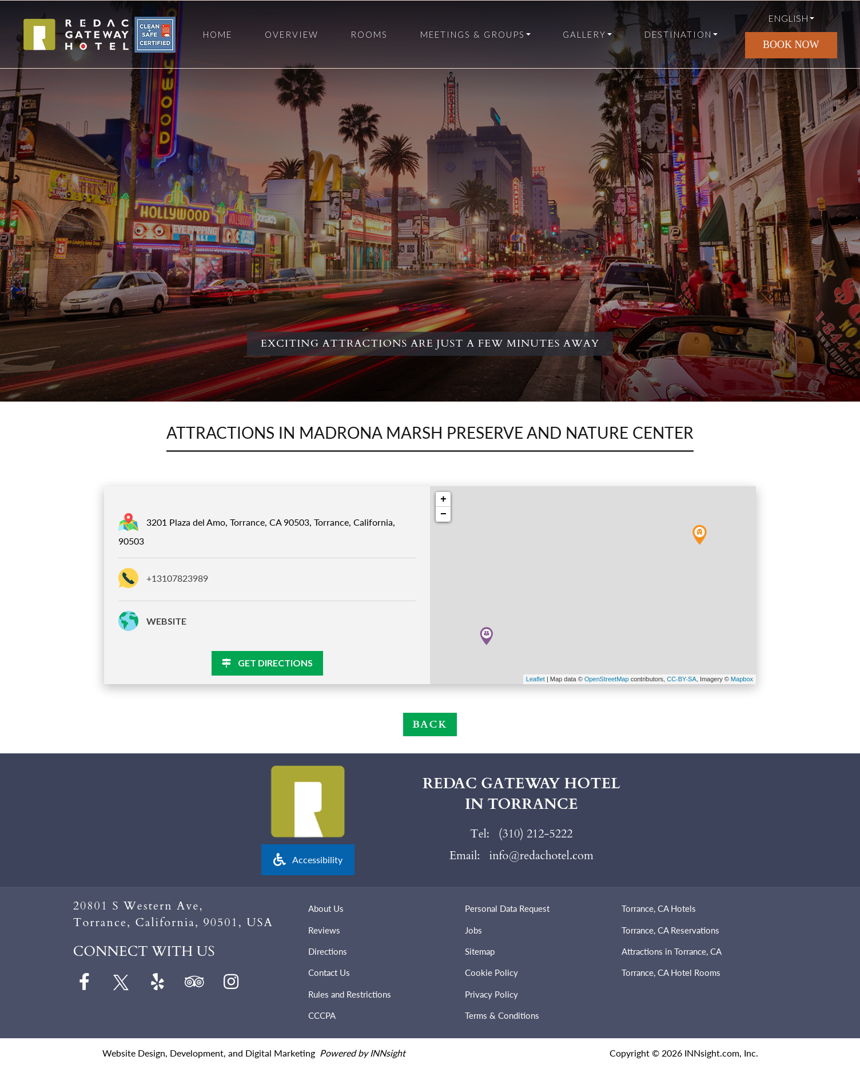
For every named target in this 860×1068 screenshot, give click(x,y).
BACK (430, 724)
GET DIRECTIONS (267, 662)
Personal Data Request (507, 908)
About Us (326, 908)
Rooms (369, 35)
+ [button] (443, 499)
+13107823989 (177, 578)
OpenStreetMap (606, 679)
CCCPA (322, 1015)
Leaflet (535, 679)
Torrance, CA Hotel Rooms (671, 972)
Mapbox (742, 679)
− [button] (443, 514)
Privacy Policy (491, 994)
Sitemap (480, 951)
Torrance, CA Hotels (659, 908)
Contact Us (329, 972)
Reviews (324, 930)
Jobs (473, 930)
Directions (327, 951)
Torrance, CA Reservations (670, 930)
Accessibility (308, 859)
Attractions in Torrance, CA (672, 951)
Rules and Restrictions (349, 994)
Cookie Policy (491, 972)
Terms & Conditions (502, 1015)
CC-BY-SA (681, 679)
